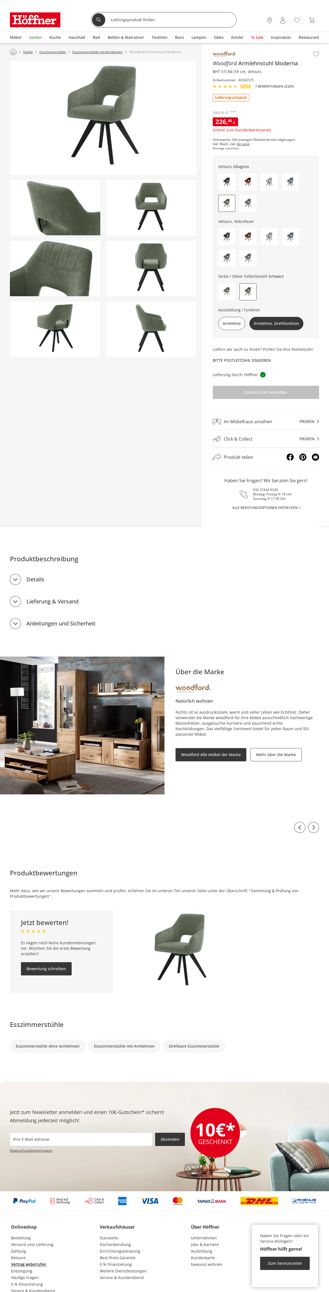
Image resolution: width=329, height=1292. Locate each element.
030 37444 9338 (265, 489)
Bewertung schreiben (46, 968)
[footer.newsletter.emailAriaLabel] (81, 1139)
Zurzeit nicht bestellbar (265, 392)
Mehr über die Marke (276, 754)
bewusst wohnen (206, 1264)
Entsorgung (21, 1271)
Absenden (170, 1139)
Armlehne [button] (232, 323)
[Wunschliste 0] (296, 19)
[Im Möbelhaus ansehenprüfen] (266, 421)
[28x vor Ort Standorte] (269, 20)
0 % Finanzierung (27, 1284)
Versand (243, 144)
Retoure (18, 1257)
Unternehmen (204, 1237)
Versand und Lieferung (32, 1244)
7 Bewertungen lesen (274, 86)
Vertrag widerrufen (28, 1264)
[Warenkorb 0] (312, 20)
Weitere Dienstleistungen (123, 1271)
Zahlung (18, 1251)
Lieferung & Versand (52, 601)
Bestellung (21, 1237)
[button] (226, 182)
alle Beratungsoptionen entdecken (265, 507)
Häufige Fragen (25, 1277)
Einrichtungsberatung (120, 1251)
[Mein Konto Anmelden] (282, 20)
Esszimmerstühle (37, 1024)
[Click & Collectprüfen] (266, 439)
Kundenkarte (203, 1257)
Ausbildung (201, 1251)
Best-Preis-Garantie (118, 1257)
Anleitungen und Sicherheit (61, 623)
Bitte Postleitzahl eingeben (242, 360)
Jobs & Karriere (205, 1244)
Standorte (109, 1237)
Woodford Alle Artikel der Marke (211, 754)
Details (35, 579)
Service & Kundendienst (122, 1277)
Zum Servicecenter (285, 1263)
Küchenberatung (115, 1244)
